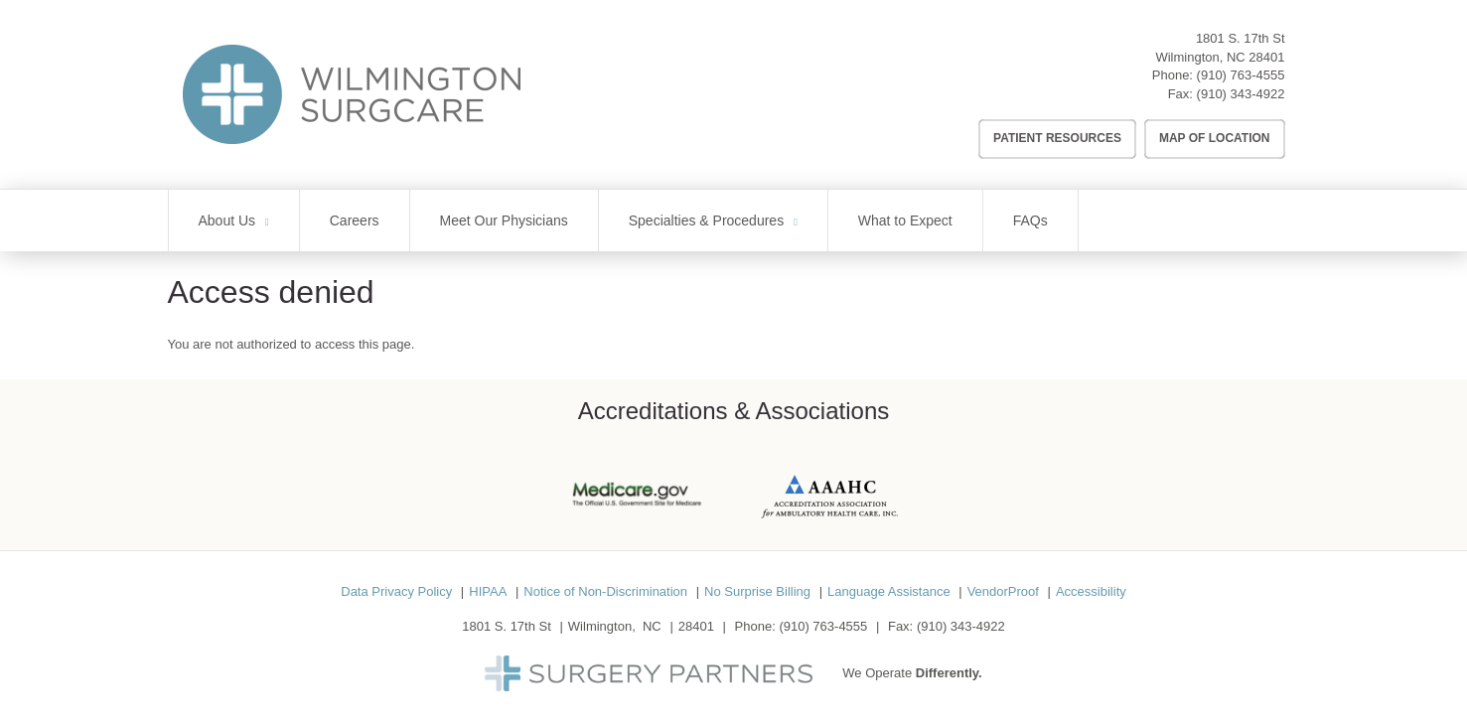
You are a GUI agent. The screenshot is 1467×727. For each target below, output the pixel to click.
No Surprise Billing (757, 591)
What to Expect (905, 220)
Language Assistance (889, 591)
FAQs (1030, 220)
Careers (354, 220)
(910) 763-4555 (1241, 75)
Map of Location (1214, 138)
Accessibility (1091, 591)
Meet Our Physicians (504, 220)
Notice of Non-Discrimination (605, 591)
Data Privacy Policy (396, 591)
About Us (227, 220)
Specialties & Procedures (706, 220)
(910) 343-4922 (1241, 93)
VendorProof (1003, 591)
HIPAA (488, 591)
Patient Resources (1057, 138)
